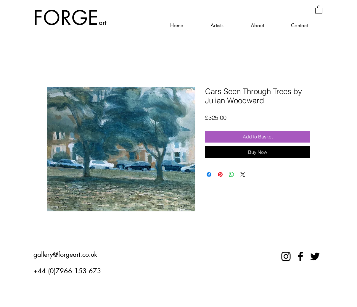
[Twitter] (315, 256)
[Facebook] (300, 256)
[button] (318, 9)
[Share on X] (242, 174)
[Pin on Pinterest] (220, 174)
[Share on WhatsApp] (231, 174)
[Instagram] (286, 256)
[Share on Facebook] (209, 174)
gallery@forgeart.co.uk (65, 254)
